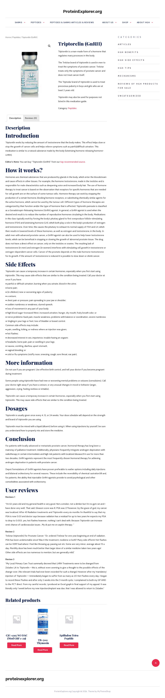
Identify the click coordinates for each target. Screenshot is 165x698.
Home (8, 37)
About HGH (143, 22)
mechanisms (127, 76)
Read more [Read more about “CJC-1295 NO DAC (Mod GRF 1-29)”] (16, 645)
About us (108, 22)
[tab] (15, 118)
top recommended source (72, 162)
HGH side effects (131, 60)
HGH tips (125, 68)
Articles (124, 44)
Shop (125, 22)
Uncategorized (129, 96)
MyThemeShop (104, 691)
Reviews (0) (31, 118)
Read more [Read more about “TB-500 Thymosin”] (43, 650)
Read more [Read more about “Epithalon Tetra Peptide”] (69, 645)
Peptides (36, 22)
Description (15, 118)
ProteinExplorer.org (82, 11)
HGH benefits (128, 52)
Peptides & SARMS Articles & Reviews (72, 22)
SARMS (18, 22)
